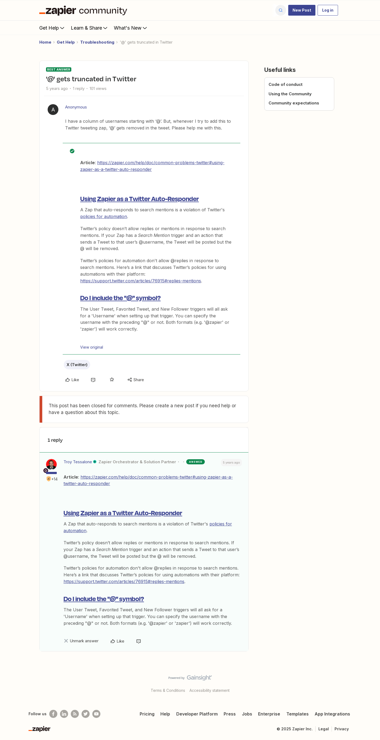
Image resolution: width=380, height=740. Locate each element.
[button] (301, 10)
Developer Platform (197, 714)
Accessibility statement (209, 690)
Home (45, 42)
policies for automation (103, 216)
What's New (131, 27)
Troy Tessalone (78, 461)
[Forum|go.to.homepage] (84, 10)
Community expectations (294, 103)
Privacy (342, 729)
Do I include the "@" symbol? (120, 297)
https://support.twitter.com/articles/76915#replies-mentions (140, 280)
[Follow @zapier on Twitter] (86, 714)
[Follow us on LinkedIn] (64, 714)
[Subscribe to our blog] (75, 714)
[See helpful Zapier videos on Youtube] (96, 714)
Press (230, 714)
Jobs (247, 714)
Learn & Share (89, 27)
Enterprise (269, 714)
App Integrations (332, 714)
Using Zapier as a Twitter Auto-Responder (139, 198)
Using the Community (290, 93)
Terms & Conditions (168, 690)
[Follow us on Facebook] (53, 714)
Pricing (147, 714)
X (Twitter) (76, 364)
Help (165, 714)
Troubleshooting (97, 42)
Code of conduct (285, 84)
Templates (297, 714)
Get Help (52, 27)
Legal (323, 729)
